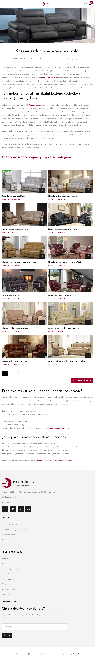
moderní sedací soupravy (58, 428)
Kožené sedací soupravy (39, 105)
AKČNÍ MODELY (9, 525)
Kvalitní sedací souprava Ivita (15, 229)
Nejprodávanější (8, 535)
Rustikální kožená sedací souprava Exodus (66, 361)
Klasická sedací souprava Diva (15, 328)
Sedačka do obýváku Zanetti (14, 196)
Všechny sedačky (82, 381)
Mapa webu (6, 594)
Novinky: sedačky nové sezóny (14, 530)
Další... (4, 545)
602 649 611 (7, 502)
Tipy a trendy (7, 540)
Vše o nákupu (7, 574)
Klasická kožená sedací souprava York (64, 262)
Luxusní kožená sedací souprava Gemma (65, 328)
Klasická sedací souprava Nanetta (63, 196)
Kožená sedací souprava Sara (61, 295)
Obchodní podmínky (10, 569)
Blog (4, 564)
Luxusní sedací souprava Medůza (62, 229)
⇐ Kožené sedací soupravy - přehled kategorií (36, 157)
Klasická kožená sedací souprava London (19, 262)
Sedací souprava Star (11, 295)
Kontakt (5, 559)
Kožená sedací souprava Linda (15, 361)
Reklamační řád (8, 579)
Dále (18, 373)
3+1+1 (62, 454)
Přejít (42, 190)
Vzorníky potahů (8, 589)
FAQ (4, 584)
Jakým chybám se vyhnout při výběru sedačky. (55, 461)
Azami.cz (81, 654)
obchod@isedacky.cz (10, 497)
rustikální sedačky (49, 78)
